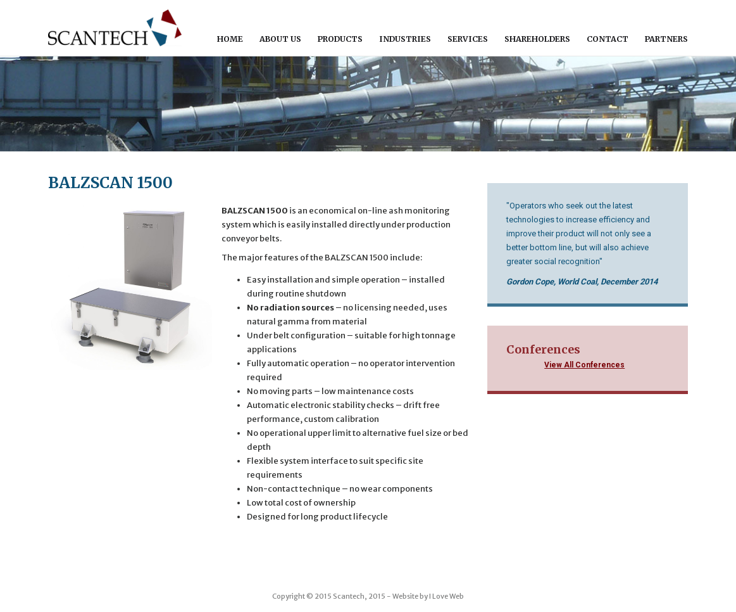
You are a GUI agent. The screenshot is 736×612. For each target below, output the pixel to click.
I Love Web (446, 596)
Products (340, 39)
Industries (405, 39)
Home (230, 39)
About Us (280, 39)
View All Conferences (584, 364)
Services (467, 39)
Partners (666, 39)
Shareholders (537, 39)
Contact (607, 39)
